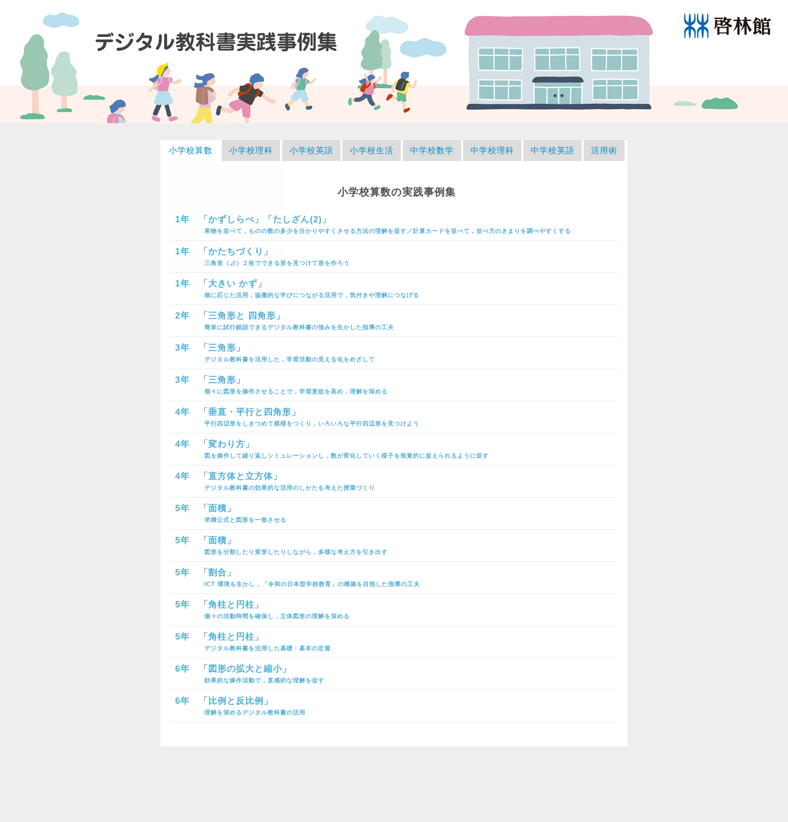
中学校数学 (432, 150)
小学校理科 (251, 150)
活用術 (604, 150)
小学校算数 (191, 150)
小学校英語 (311, 150)
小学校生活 (372, 150)
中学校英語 (552, 150)
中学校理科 (492, 150)
